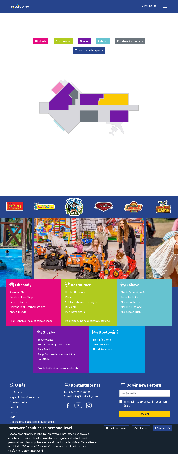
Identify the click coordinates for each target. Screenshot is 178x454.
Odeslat (144, 414)
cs (141, 6)
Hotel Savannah (102, 349)
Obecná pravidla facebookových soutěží (33, 421)
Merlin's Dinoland (131, 307)
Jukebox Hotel (101, 344)
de (150, 6)
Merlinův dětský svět (133, 292)
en (146, 6)
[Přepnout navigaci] (165, 6)
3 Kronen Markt (19, 292)
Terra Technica (129, 297)
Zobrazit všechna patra (89, 50)
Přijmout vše (162, 428)
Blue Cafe (70, 307)
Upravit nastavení (116, 428)
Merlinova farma (130, 302)
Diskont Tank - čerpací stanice (27, 307)
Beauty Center (45, 339)
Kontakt (15, 407)
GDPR (13, 417)
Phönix (69, 297)
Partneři (14, 412)
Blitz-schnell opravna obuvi (53, 344)
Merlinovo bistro (75, 311)
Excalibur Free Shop (21, 297)
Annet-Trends (18, 311)
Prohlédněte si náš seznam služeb (57, 368)
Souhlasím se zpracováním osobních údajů (145, 403)
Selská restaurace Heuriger (81, 302)
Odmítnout (141, 428)
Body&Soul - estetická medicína (56, 354)
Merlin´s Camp (102, 339)
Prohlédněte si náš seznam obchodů (31, 320)
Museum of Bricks (131, 311)
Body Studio (44, 349)
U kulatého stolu (75, 292)
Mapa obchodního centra (24, 397)
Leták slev (16, 392)
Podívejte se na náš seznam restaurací (87, 320)
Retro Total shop (20, 302)
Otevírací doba (18, 402)
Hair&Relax (44, 359)
